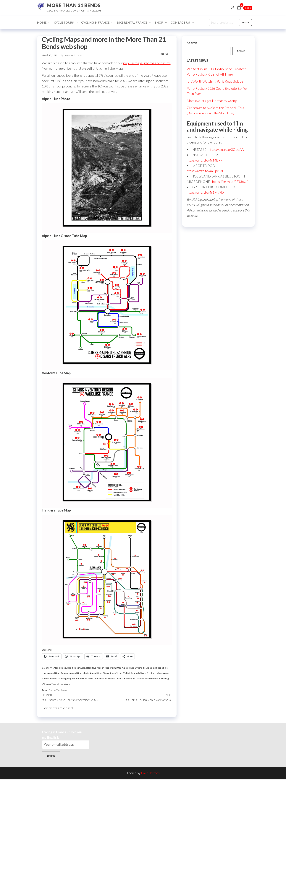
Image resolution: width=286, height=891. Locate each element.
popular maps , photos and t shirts (147, 63)
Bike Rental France (132, 22)
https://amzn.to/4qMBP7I (205, 160)
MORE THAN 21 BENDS (73, 5)
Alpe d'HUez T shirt (120, 673)
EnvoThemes (150, 773)
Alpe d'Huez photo (79, 673)
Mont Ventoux (79, 678)
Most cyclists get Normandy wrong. (212, 101)
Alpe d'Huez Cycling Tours (135, 667)
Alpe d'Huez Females (59, 673)
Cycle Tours (64, 22)
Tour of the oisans (60, 683)
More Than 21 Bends (120, 678)
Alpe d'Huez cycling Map (109, 667)
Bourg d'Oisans (138, 673)
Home (41, 22)
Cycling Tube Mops (58, 690)
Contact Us (180, 22)
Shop (159, 22)
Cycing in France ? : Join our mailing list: (65, 739)
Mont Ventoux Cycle (98, 678)
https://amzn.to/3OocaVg (226, 149)
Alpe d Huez (60, 667)
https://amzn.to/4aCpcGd (205, 171)
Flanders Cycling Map (60, 678)
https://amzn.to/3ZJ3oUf (230, 182)
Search (245, 22)
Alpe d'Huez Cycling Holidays (81, 667)
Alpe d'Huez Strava (99, 673)
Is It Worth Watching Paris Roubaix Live (215, 81)
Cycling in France (95, 22)
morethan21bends (73, 55)
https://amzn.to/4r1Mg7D (205, 192)
